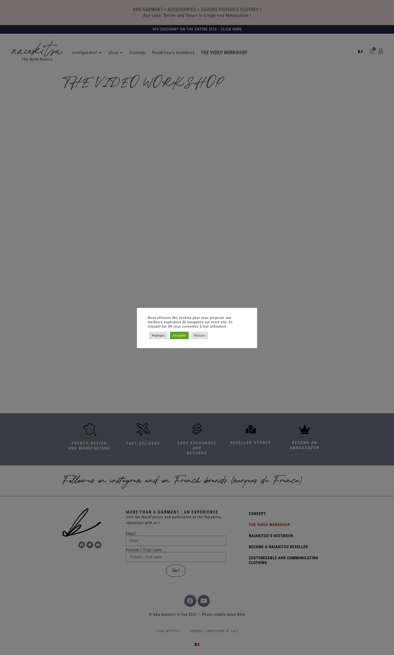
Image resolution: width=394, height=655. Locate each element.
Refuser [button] (199, 335)
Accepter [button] (179, 335)
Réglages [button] (158, 335)
